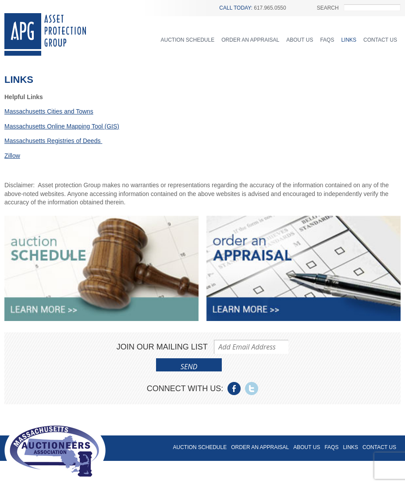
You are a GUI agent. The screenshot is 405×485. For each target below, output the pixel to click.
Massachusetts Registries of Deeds (53, 140)
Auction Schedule (188, 40)
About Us (299, 40)
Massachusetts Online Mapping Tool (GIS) (61, 126)
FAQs (327, 40)
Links (348, 40)
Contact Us (380, 40)
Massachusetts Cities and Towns (48, 111)
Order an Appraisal (250, 40)
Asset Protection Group (45, 34)
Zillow (12, 155)
